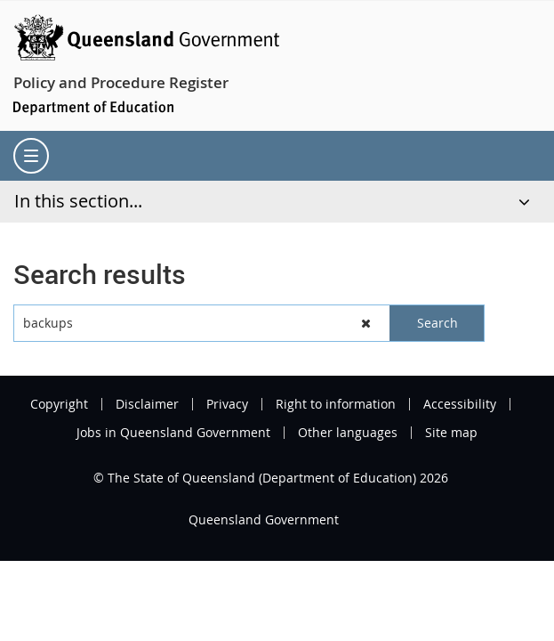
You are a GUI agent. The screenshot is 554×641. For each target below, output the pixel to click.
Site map (451, 432)
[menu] (31, 156)
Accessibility (459, 404)
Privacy (227, 404)
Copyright (59, 404)
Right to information (336, 404)
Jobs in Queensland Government (173, 432)
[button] (366, 323)
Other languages (347, 432)
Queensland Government (264, 519)
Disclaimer (147, 404)
